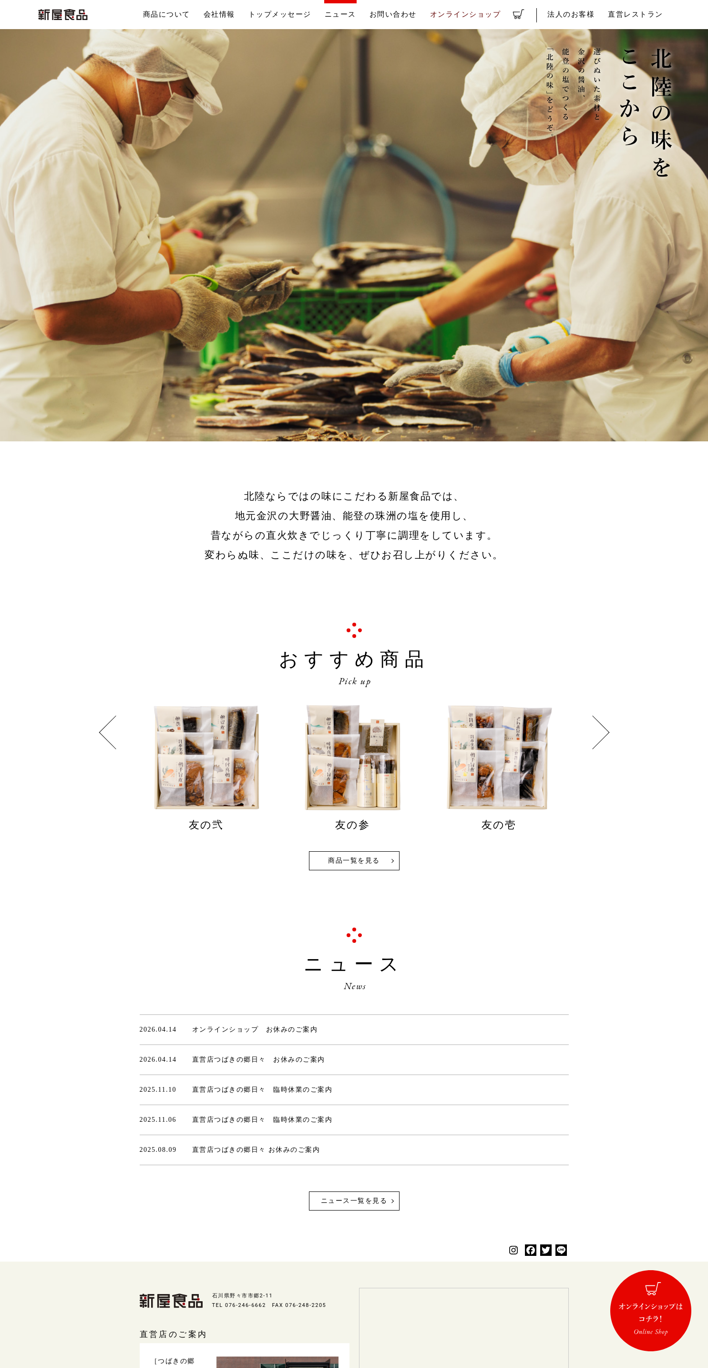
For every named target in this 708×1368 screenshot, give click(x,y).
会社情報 (263, 14)
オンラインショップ (486, 14)
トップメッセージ (318, 14)
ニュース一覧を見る (354, 1200)
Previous (116, 733)
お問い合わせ (421, 14)
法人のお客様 (580, 14)
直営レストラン (639, 14)
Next (592, 733)
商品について (215, 14)
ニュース (373, 14)
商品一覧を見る (354, 860)
